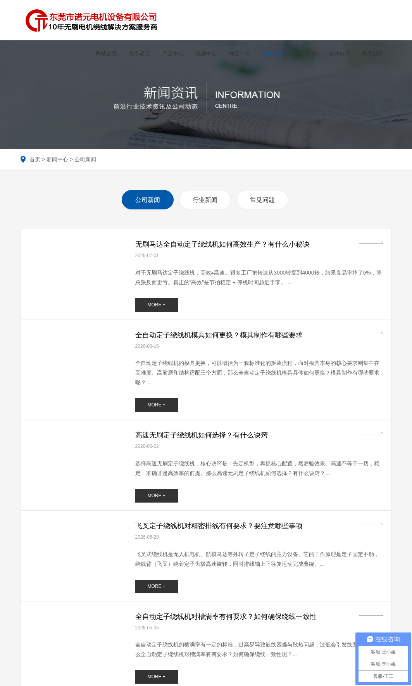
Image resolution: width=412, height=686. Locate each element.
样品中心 (237, 53)
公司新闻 (85, 157)
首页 (34, 157)
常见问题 (262, 197)
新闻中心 (270, 53)
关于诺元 (137, 53)
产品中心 (170, 53)
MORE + (156, 302)
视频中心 (203, 53)
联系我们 (370, 53)
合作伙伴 (337, 53)
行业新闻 (205, 197)
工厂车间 (303, 53)
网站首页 (103, 53)
